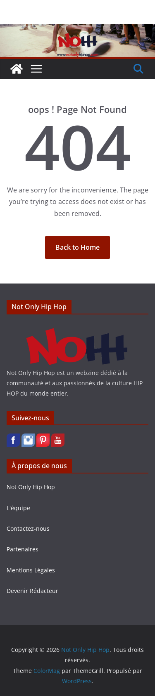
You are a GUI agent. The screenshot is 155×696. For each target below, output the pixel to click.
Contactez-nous (28, 528)
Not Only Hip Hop (31, 487)
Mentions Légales (31, 570)
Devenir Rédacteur (32, 591)
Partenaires (22, 549)
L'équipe (18, 508)
